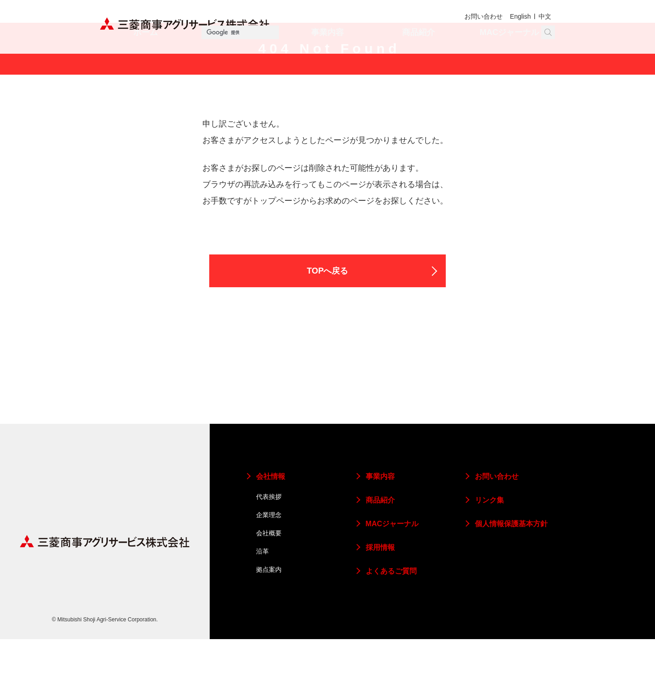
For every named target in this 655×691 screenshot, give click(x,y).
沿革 (262, 603)
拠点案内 (269, 621)
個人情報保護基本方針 (511, 575)
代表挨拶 (269, 548)
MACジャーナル (509, 56)
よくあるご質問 (391, 623)
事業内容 (327, 56)
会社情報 (236, 56)
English (519, 16)
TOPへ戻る (327, 321)
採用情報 (380, 599)
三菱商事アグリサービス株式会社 (185, 23)
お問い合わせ (479, 16)
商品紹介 (418, 56)
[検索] (502, 32)
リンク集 (489, 552)
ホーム (145, 56)
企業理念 (269, 566)
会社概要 (269, 585)
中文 (544, 16)
